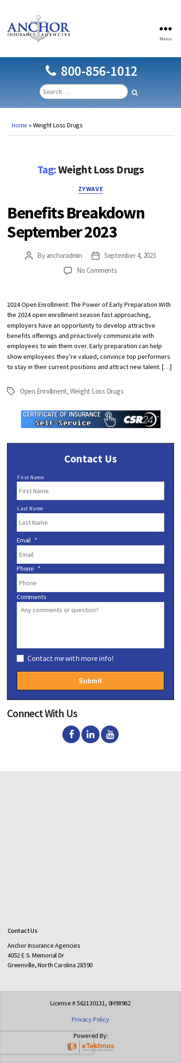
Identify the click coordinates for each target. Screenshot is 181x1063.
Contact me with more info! (70, 658)
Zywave (90, 189)
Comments (31, 597)
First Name (30, 477)
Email (27, 540)
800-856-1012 (92, 71)
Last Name (30, 508)
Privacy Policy (90, 1019)
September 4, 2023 (130, 255)
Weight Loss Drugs (97, 391)
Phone (28, 568)
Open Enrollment (43, 391)
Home (19, 125)
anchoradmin (64, 255)
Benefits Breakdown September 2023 (75, 222)
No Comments (97, 270)
